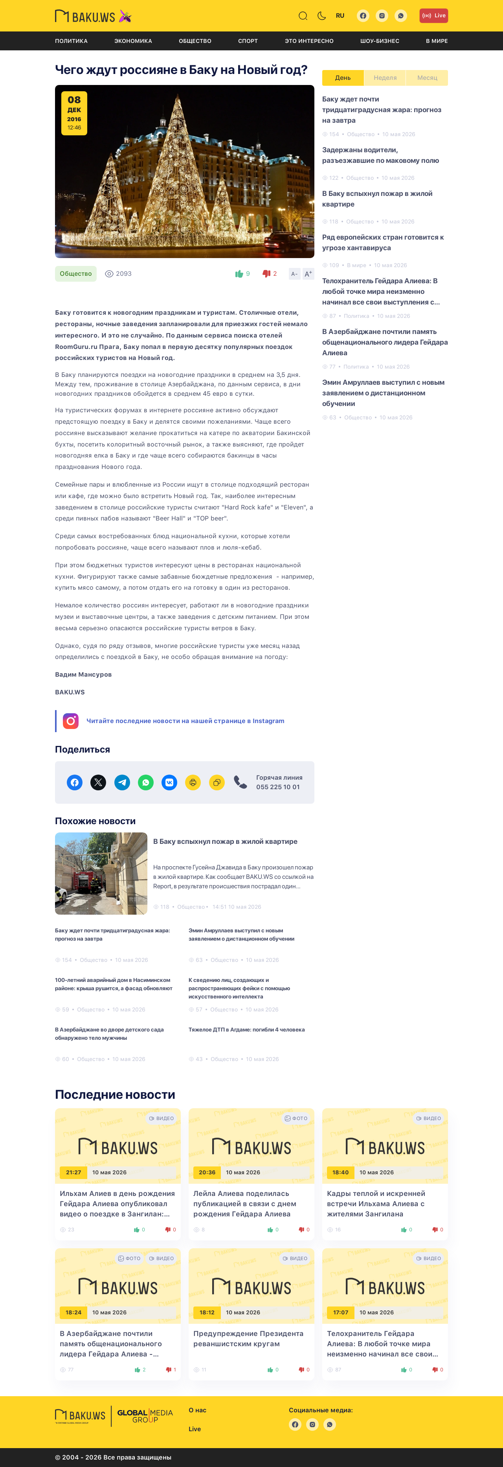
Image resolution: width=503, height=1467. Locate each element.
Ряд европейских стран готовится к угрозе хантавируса (383, 242)
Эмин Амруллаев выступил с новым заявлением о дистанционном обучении (241, 934)
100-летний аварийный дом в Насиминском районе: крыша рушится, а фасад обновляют (114, 984)
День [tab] (343, 77)
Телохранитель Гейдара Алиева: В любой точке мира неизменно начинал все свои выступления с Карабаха (380, 292)
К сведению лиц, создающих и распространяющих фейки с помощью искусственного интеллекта (239, 988)
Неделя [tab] (385, 77)
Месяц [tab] (427, 77)
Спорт (248, 41)
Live (434, 15)
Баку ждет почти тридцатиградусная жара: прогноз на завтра (112, 934)
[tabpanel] (385, 258)
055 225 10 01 (278, 787)
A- (294, 274)
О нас (197, 1410)
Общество (195, 41)
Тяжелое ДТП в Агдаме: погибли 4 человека (247, 1029)
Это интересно (309, 41)
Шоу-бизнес (379, 41)
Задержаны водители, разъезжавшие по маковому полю (380, 155)
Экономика (133, 41)
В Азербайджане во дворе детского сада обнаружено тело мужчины (109, 1033)
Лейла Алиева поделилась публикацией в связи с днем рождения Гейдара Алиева (244, 1203)
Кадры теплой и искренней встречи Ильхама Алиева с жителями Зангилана (376, 1203)
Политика (71, 41)
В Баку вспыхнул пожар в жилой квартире (225, 841)
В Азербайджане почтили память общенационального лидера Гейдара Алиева (385, 342)
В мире (437, 41)
